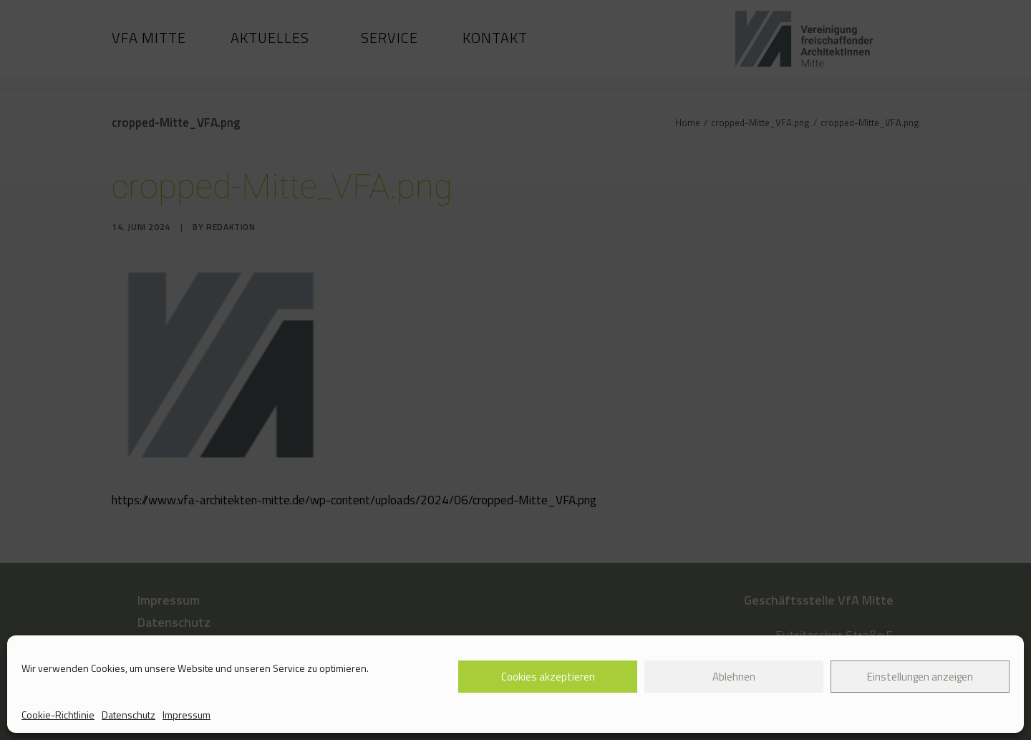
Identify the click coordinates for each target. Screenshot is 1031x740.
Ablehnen (733, 676)
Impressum (186, 714)
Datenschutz (128, 714)
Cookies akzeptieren (548, 676)
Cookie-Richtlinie (58, 714)
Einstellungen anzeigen (920, 676)
